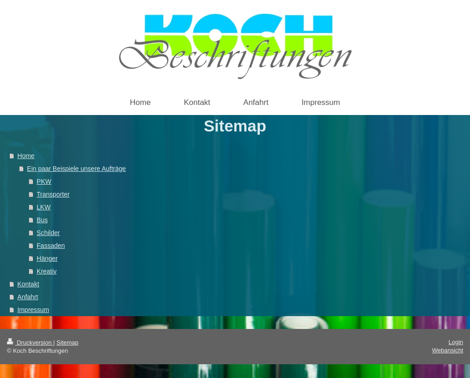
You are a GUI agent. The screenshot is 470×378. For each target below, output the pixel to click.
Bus (42, 220)
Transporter (53, 194)
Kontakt (28, 284)
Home (25, 155)
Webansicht (447, 350)
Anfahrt (27, 297)
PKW (44, 181)
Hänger (47, 258)
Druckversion (30, 342)
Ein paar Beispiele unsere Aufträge (76, 168)
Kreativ (47, 271)
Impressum (33, 309)
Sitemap (67, 342)
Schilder (48, 232)
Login (455, 342)
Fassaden (51, 245)
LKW (43, 207)
